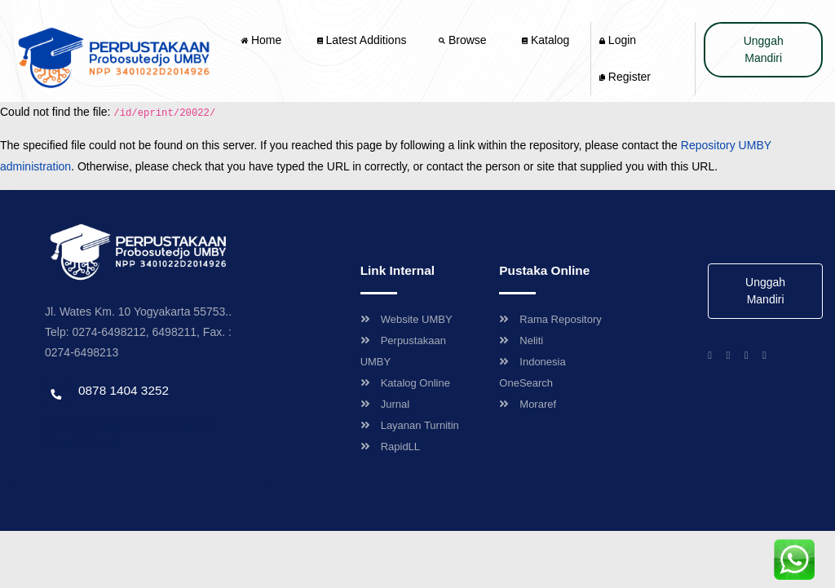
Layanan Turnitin (409, 425)
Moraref (527, 404)
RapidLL (390, 446)
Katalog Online (405, 383)
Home (263, 39)
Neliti (521, 340)
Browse (464, 39)
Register (625, 76)
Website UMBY (406, 319)
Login (617, 39)
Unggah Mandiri (764, 49)
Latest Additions (362, 39)
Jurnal (384, 404)
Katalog (545, 39)
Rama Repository (550, 319)
